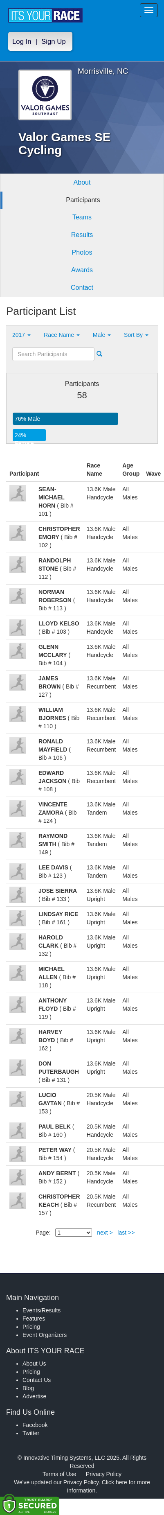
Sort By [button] (136, 335)
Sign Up (53, 41)
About (82, 182)
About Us (34, 1363)
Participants (83, 199)
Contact (82, 287)
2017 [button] (21, 335)
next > (105, 1232)
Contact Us (36, 1380)
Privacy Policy (103, 1474)
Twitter (30, 1433)
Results (82, 234)
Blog (28, 1388)
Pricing (31, 1326)
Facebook (34, 1425)
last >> (126, 1232)
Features (33, 1318)
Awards (82, 269)
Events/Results (41, 1310)
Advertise (34, 1396)
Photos (82, 252)
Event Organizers (44, 1335)
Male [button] (102, 335)
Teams (82, 217)
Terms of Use (59, 1474)
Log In (21, 41)
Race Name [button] (62, 335)
